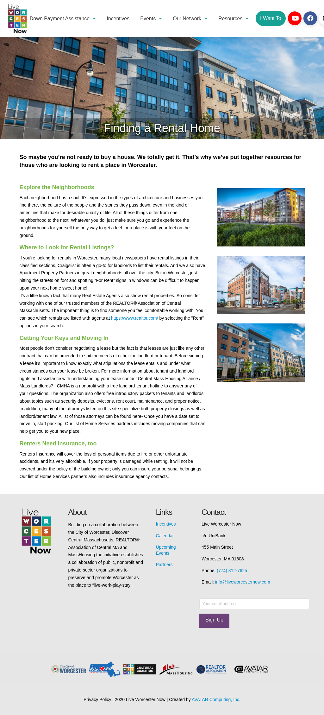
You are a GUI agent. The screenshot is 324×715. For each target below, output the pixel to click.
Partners (164, 564)
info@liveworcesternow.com (242, 581)
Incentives (166, 524)
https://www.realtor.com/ (134, 318)
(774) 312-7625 (232, 570)
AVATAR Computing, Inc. (216, 699)
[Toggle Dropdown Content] (270, 18)
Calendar (165, 535)
